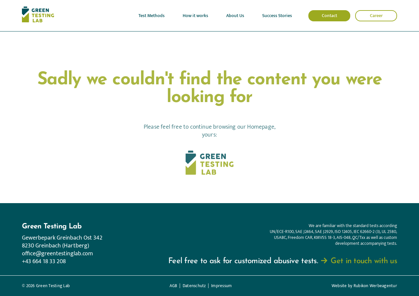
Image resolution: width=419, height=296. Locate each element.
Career (376, 15)
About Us (235, 15)
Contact (329, 15)
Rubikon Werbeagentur (375, 285)
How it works (195, 15)
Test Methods (151, 15)
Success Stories (277, 15)
